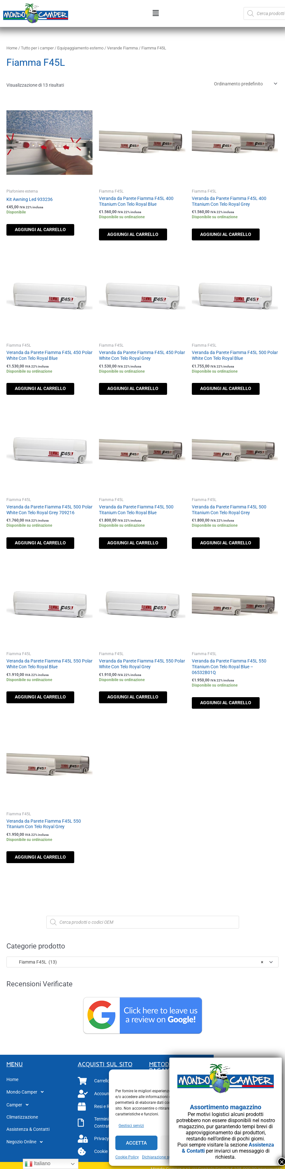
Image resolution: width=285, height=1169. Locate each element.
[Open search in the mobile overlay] (142, 927)
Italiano (37, 1164)
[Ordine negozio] (244, 84)
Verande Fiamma (122, 48)
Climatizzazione (22, 1122)
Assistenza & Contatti (27, 1134)
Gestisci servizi (131, 1125)
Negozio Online (26, 1147)
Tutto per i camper (37, 48)
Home (11, 48)
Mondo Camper (26, 1097)
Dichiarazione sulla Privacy (165, 1157)
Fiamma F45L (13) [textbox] (136, 967)
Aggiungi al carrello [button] (45, 230)
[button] (155, 13)
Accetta (136, 1143)
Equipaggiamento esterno (80, 48)
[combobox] (142, 967)
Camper (19, 1110)
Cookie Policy (127, 1157)
